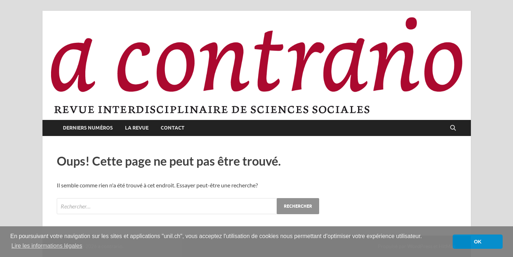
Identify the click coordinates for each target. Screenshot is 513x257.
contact (173, 128)
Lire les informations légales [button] (46, 246)
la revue (137, 128)
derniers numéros (88, 128)
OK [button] (478, 242)
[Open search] (453, 128)
